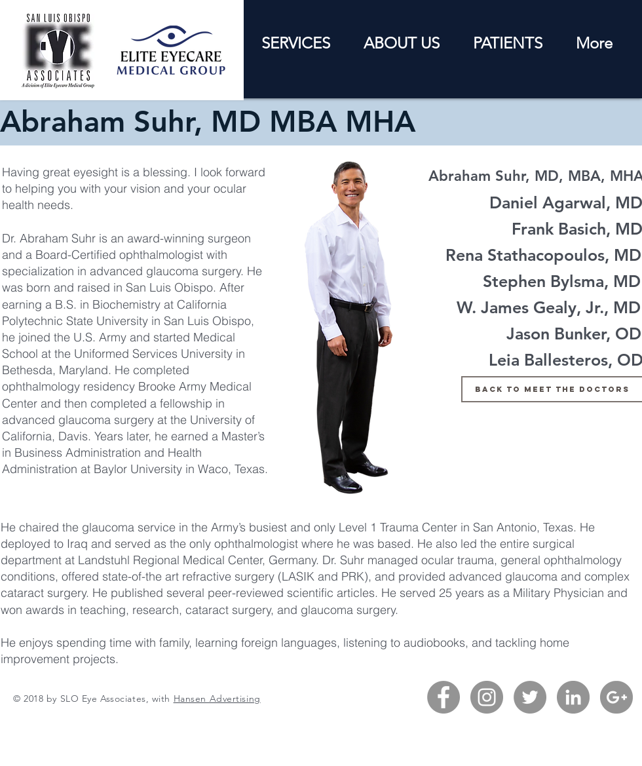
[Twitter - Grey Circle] (530, 697)
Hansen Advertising (217, 698)
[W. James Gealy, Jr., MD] (548, 307)
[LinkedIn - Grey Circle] (573, 697)
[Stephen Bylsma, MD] (561, 281)
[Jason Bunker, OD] (573, 333)
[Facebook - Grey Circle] (443, 697)
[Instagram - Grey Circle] (486, 697)
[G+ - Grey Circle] (616, 697)
